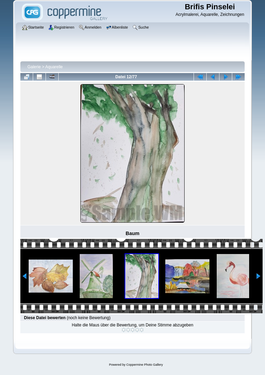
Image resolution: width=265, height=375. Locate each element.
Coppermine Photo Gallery (144, 364)
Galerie (34, 66)
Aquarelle (54, 66)
